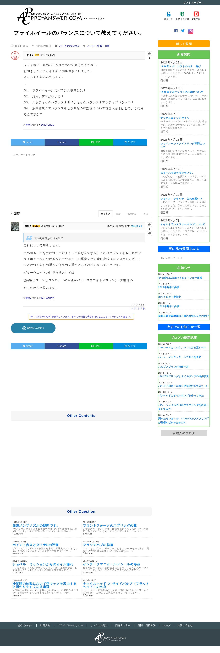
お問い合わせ (185, 625)
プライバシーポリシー (70, 625)
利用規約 (45, 625)
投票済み (132, 214)
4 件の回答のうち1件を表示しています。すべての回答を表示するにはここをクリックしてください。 (81, 316)
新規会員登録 (182, 15)
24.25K (36, 226)
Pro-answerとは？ (94, 18)
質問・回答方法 (147, 625)
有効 (146, 214)
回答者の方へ (123, 625)
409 (36, 55)
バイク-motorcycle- (69, 46)
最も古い (105, 214)
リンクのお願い (99, 625)
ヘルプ (166, 625)
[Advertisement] (81, 181)
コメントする (138, 304)
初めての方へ (25, 625)
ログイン (168, 15)
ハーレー (92, 46)
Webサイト (137, 226)
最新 (118, 214)
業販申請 (196, 15)
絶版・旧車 (103, 46)
